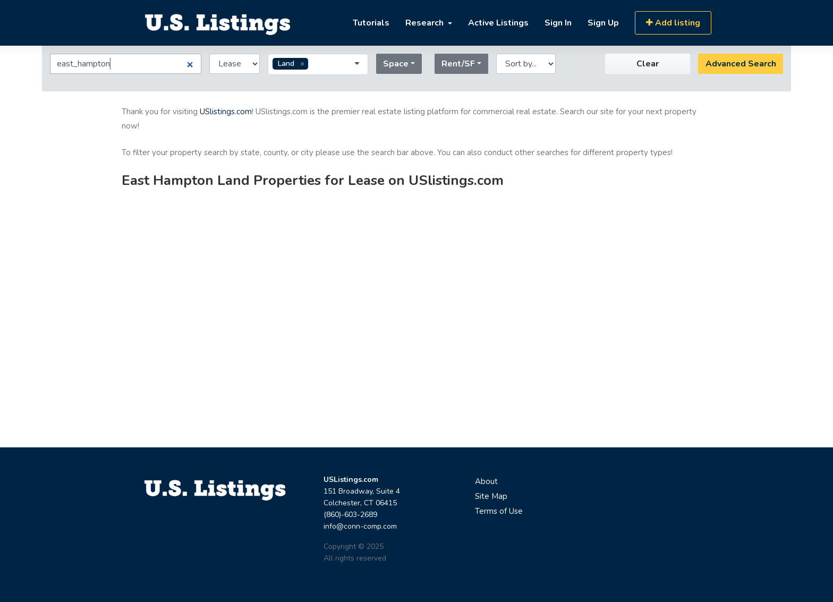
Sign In (558, 23)
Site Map (491, 496)
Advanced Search (741, 64)
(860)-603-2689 (350, 515)
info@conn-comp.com (360, 526)
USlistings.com (226, 111)
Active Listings (498, 23)
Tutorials (371, 23)
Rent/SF (458, 64)
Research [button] (425, 23)
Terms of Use (499, 511)
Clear (647, 64)
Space (396, 64)
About (486, 481)
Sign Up (603, 23)
